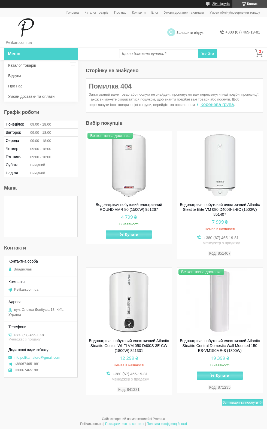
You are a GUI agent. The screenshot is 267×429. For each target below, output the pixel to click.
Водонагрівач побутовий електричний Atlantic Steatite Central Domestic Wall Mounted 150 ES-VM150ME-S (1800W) (220, 346)
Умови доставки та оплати (184, 12)
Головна (72, 12)
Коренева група (217, 104)
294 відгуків (221, 4)
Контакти (138, 12)
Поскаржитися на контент (124, 424)
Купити (131, 234)
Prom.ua (159, 419)
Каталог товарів (96, 12)
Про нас (120, 12)
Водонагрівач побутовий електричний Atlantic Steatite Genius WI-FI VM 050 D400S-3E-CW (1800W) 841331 (129, 346)
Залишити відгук (190, 33)
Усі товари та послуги (240, 402)
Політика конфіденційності (167, 424)
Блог (154, 12)
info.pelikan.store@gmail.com (37, 357)
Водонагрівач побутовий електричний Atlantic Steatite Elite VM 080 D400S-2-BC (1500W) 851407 (220, 209)
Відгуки (14, 76)
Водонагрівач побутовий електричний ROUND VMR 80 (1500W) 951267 (129, 207)
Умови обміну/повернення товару (235, 12)
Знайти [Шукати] (207, 53)
